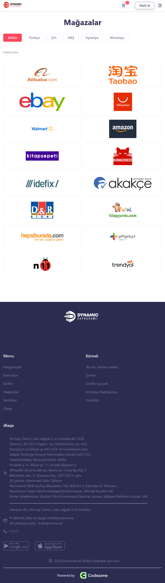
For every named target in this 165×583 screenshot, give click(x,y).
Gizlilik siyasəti (97, 383)
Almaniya (117, 37)
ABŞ (71, 37)
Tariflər (8, 383)
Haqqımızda (12, 367)
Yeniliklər (10, 400)
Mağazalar (11, 391)
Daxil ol (144, 5)
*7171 (14, 531)
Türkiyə (34, 37)
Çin (53, 37)
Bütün (12, 37)
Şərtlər (91, 375)
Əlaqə (7, 408)
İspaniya (92, 37)
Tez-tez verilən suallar (102, 367)
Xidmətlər (10, 375)
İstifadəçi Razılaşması (102, 391)
